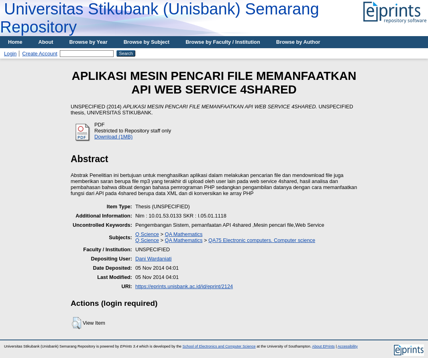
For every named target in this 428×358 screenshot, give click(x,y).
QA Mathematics (184, 234)
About (46, 42)
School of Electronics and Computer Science (219, 346)
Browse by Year (88, 42)
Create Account (39, 54)
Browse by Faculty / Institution (222, 42)
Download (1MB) (113, 137)
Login (10, 54)
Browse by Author (298, 42)
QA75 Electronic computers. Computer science (261, 240)
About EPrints (323, 346)
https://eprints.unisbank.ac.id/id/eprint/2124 (184, 286)
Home (15, 42)
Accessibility (348, 346)
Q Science (147, 234)
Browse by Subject (147, 42)
